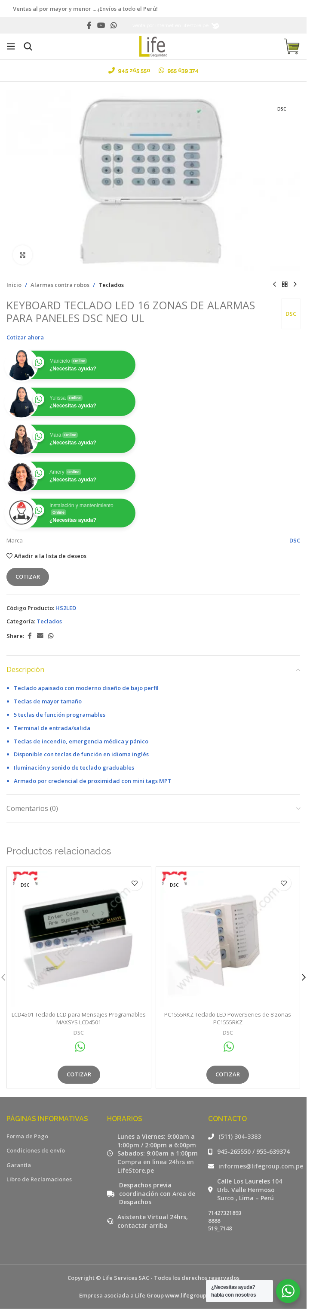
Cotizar (27, 577)
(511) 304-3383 (239, 1136)
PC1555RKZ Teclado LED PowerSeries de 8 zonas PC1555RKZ (227, 1018)
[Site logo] (153, 45)
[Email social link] (40, 636)
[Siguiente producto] (295, 285)
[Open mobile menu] (10, 46)
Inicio (13, 285)
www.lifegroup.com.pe (196, 1295)
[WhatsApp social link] (114, 25)
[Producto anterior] (274, 285)
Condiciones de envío (35, 1150)
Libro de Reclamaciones (39, 1179)
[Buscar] (28, 46)
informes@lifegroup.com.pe (260, 1166)
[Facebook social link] (89, 25)
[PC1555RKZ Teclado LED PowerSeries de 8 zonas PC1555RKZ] (228, 939)
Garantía (18, 1165)
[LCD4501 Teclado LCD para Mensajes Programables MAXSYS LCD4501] (79, 939)
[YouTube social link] (100, 25)
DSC (290, 313)
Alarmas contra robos (60, 285)
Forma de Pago (27, 1136)
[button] (303, 977)
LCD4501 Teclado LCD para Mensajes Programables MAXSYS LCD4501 (79, 1018)
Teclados (111, 285)
